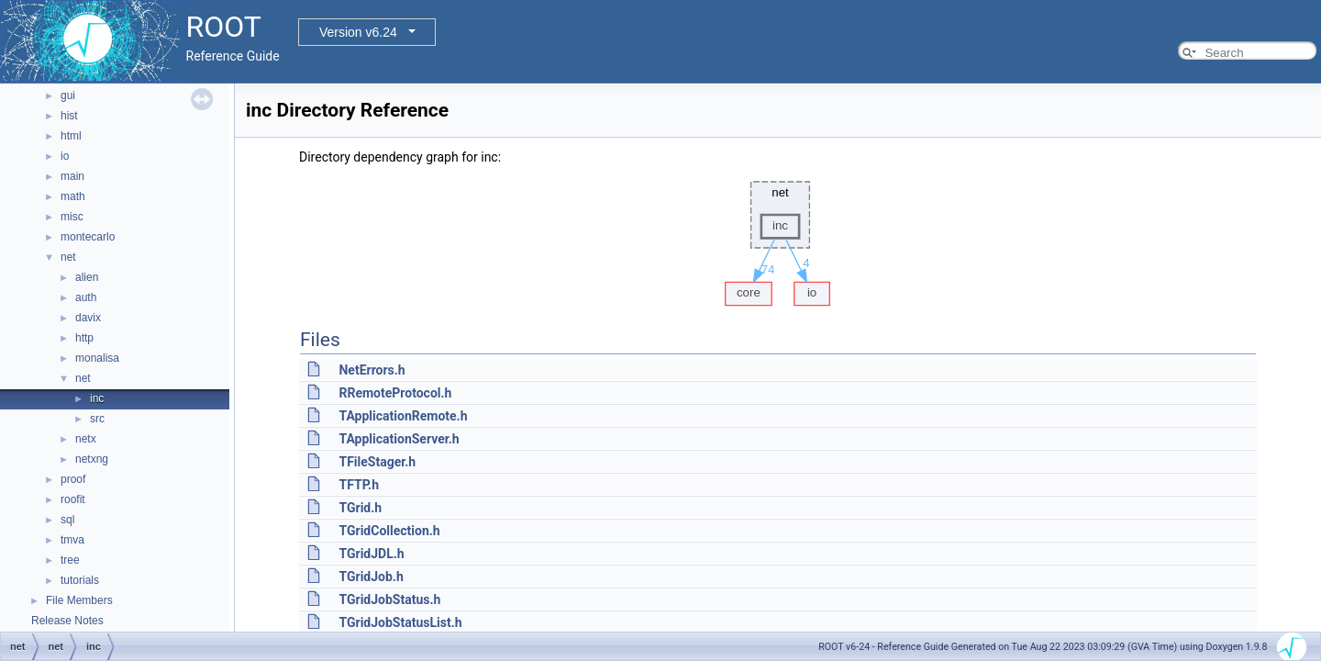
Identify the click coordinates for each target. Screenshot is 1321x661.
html (71, 135)
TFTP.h (359, 484)
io (65, 156)
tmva (72, 539)
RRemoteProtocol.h (395, 393)
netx (85, 438)
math (73, 196)
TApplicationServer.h (399, 438)
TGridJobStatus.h (389, 599)
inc (97, 398)
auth (85, 297)
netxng (91, 459)
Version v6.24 (358, 32)
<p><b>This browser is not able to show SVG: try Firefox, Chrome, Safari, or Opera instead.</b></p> (778, 238)
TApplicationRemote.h (403, 416)
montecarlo (88, 236)
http (84, 337)
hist (69, 115)
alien (86, 277)
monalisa (97, 358)
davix (88, 317)
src (97, 418)
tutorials (80, 580)
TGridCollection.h (389, 530)
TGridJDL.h (371, 553)
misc (72, 216)
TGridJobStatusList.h (400, 622)
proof (73, 479)
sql (67, 519)
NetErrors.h (372, 370)
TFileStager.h (377, 461)
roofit (73, 499)
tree (70, 560)
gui (68, 95)
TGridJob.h (371, 576)
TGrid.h (360, 507)
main (72, 176)
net (68, 257)
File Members (79, 600)
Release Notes (67, 620)
